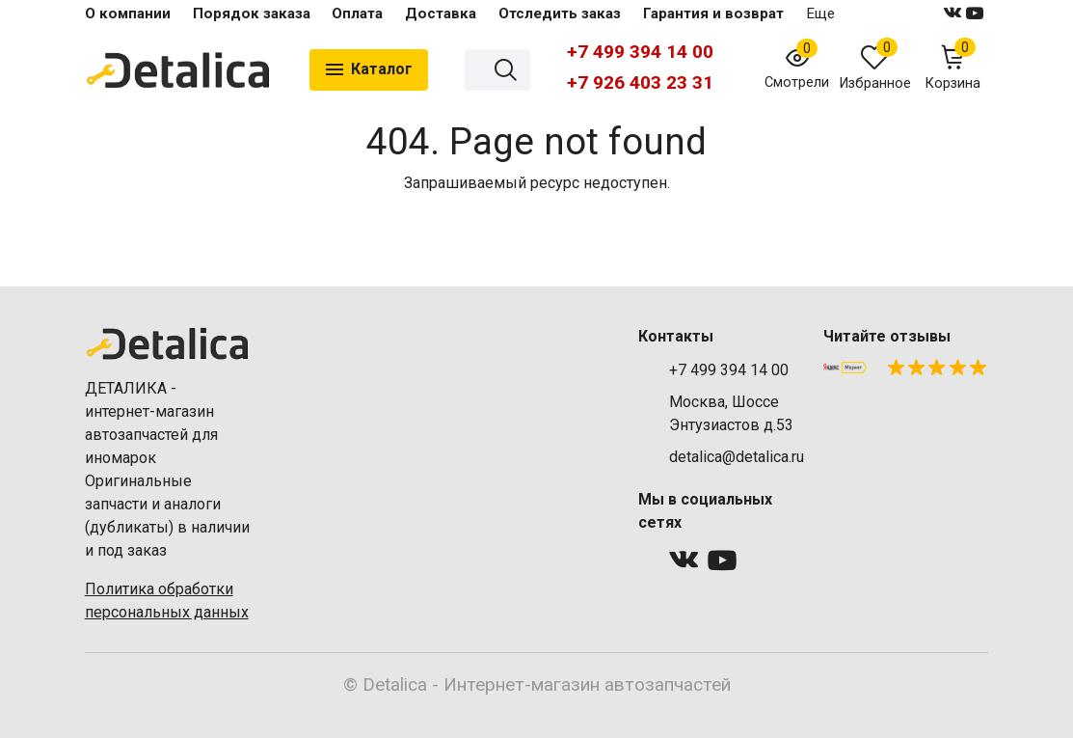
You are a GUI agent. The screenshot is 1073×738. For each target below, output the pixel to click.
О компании (128, 13)
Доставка (440, 13)
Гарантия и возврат (713, 13)
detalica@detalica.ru (736, 457)
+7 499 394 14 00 (640, 52)
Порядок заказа (251, 13)
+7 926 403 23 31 (640, 82)
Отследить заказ (559, 13)
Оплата (357, 13)
